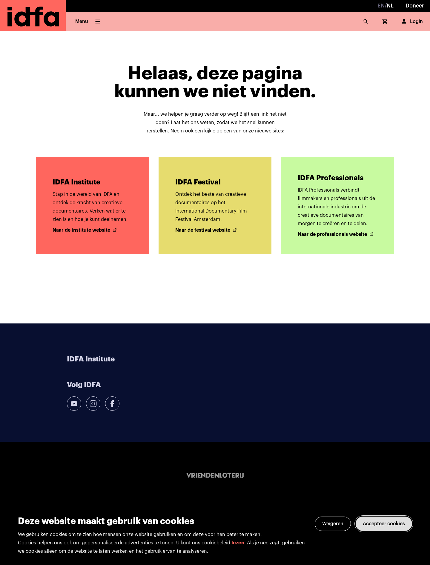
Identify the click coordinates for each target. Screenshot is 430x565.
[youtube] (74, 403)
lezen (237, 542)
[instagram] (93, 403)
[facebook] (112, 403)
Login (411, 22)
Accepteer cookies (384, 523)
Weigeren (332, 523)
